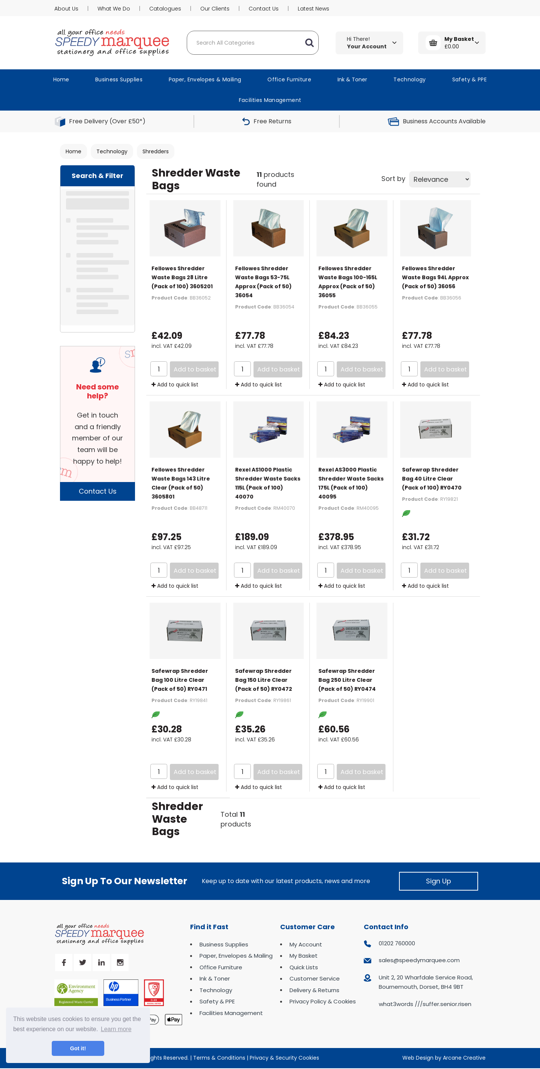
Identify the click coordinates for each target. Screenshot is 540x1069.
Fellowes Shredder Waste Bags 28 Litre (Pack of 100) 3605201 (182, 277)
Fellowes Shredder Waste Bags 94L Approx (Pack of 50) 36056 (435, 277)
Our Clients (215, 8)
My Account (306, 944)
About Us (66, 8)
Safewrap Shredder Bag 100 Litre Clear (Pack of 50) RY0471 (180, 680)
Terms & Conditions (219, 1058)
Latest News (313, 8)
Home (61, 79)
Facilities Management (270, 100)
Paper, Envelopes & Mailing (205, 79)
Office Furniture (289, 79)
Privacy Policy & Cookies (323, 1001)
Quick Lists (304, 967)
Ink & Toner (352, 79)
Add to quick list (175, 384)
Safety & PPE (469, 79)
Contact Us (264, 8)
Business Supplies (118, 79)
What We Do (114, 8)
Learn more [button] (116, 1029)
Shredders (155, 151)
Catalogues (165, 8)
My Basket (304, 956)
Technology (409, 79)
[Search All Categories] (253, 43)
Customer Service (315, 978)
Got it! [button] (78, 1048)
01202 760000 (397, 943)
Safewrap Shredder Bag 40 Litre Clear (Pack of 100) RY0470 (432, 478)
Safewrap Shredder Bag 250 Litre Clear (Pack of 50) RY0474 (347, 680)
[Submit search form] (309, 43)
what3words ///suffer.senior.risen (425, 1004)
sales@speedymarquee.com (419, 960)
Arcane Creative (464, 1058)
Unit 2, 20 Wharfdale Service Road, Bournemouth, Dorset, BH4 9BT (426, 982)
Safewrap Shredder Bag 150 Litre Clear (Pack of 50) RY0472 (263, 680)
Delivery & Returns (314, 990)
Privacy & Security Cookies (284, 1058)
